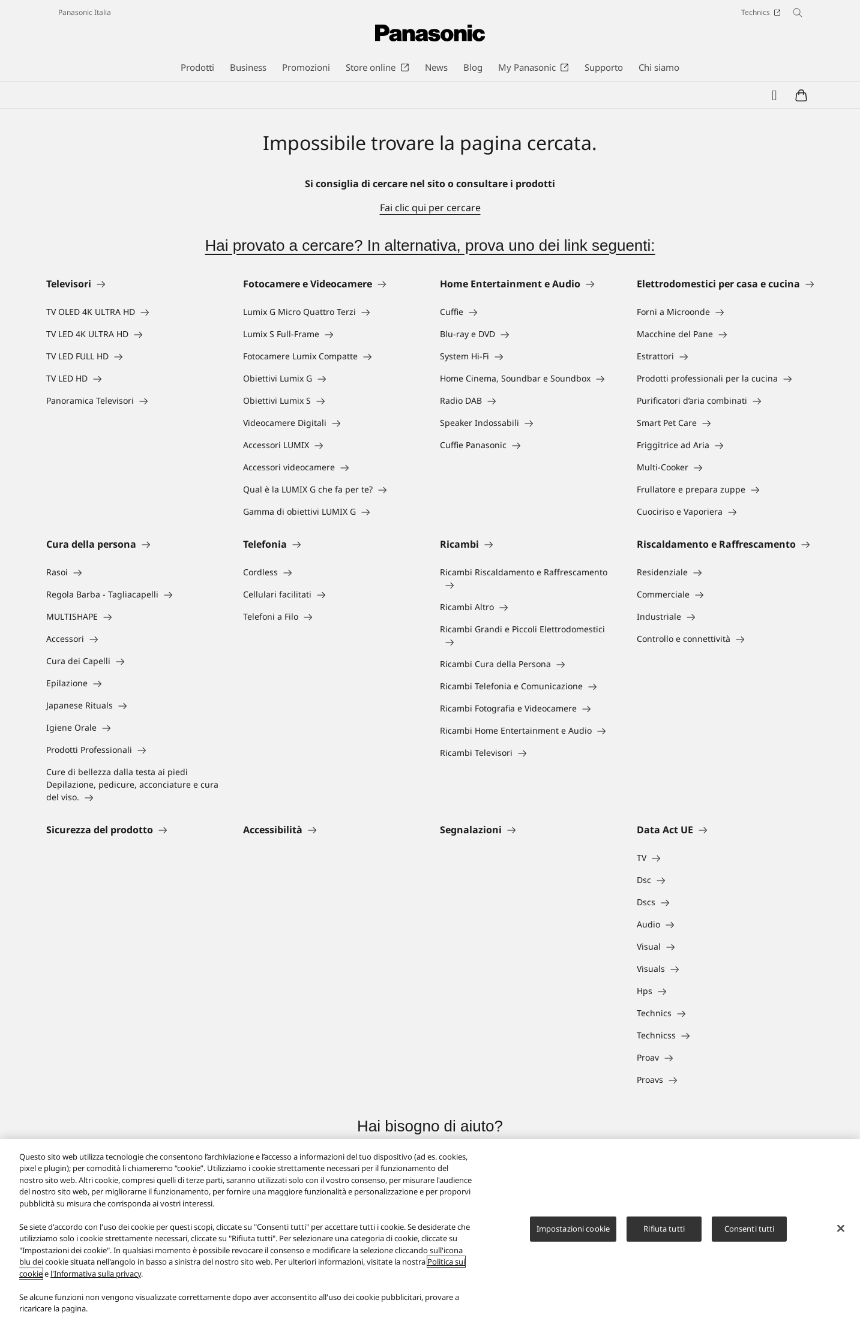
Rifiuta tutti (664, 1228)
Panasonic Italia (84, 12)
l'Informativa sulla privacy (95, 1273)
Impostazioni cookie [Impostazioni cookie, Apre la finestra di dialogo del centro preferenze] (573, 1228)
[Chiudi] (841, 1228)
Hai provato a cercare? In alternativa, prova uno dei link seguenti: (430, 245)
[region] (430, 1230)
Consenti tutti (749, 1228)
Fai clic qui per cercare (430, 207)
